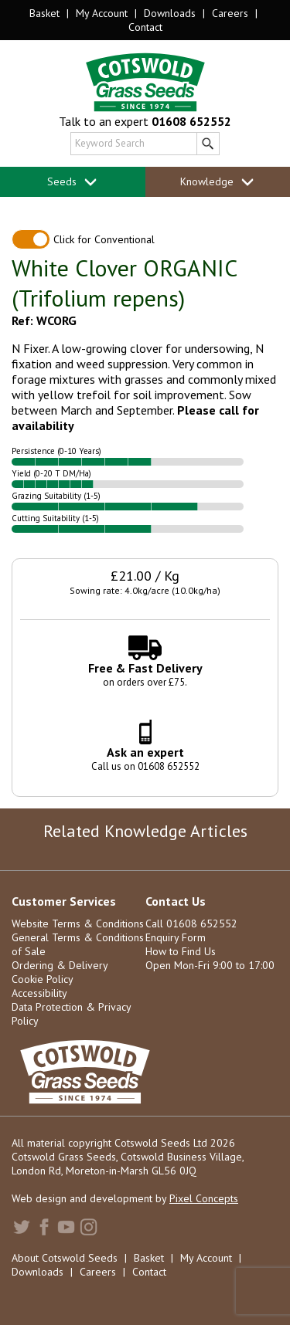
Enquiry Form (175, 937)
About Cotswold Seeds (65, 1258)
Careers (230, 13)
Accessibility (39, 993)
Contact (145, 27)
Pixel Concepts (203, 1198)
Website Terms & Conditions (78, 923)
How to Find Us (180, 951)
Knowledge (217, 182)
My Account (102, 13)
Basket (44, 13)
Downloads (170, 13)
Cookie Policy (42, 979)
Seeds (72, 182)
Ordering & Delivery (60, 965)
